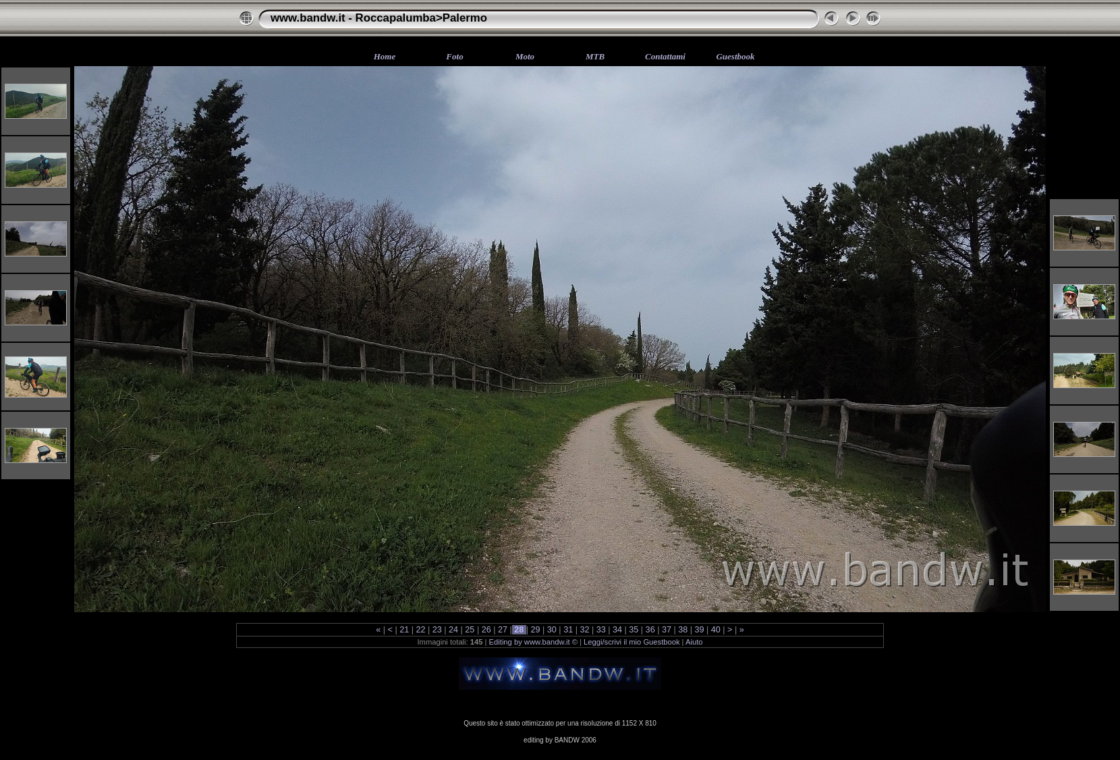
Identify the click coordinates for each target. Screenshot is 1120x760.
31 (568, 629)
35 (634, 629)
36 (650, 629)
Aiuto (694, 642)
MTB (595, 56)
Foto (454, 56)
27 (502, 629)
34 (618, 629)
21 (404, 629)
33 (601, 629)
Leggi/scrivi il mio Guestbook (631, 642)
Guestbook (735, 56)
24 (454, 629)
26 (486, 629)
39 (699, 629)
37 (666, 629)
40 (715, 629)
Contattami (665, 56)
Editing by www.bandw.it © (533, 642)
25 (470, 629)
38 (683, 629)
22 (421, 629)
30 (551, 629)
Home (385, 56)
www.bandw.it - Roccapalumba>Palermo (379, 17)
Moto (524, 56)
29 (535, 629)
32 (585, 629)
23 (437, 629)
